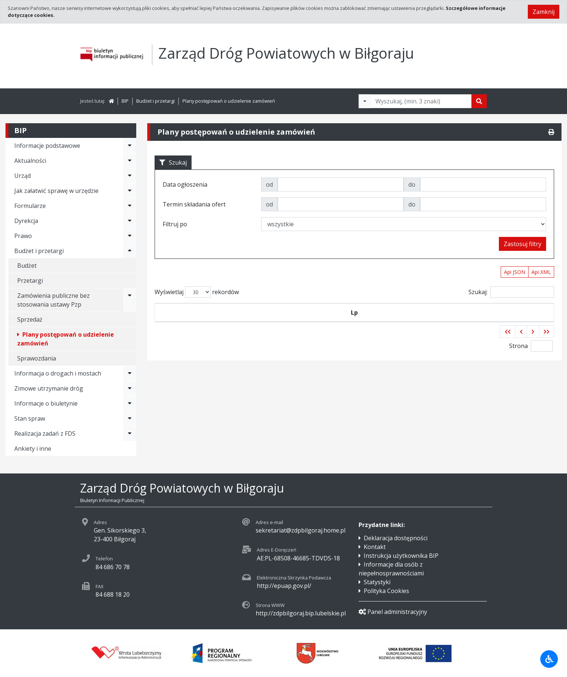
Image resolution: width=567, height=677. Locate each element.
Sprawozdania (36, 358)
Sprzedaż (29, 319)
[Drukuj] (551, 132)
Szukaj (173, 162)
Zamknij (544, 12)
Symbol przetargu (211, 312)
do (411, 184)
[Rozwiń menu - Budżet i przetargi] (129, 251)
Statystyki (377, 582)
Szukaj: (511, 292)
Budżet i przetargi (155, 101)
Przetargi (30, 281)
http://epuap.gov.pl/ (284, 586)
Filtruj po (175, 224)
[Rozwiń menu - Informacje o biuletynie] (129, 403)
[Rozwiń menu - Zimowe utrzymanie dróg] (129, 388)
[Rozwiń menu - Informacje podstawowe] (129, 145)
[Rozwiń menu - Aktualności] (129, 160)
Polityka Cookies (386, 591)
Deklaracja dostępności (395, 538)
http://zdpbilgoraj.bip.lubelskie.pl (301, 613)
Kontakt (375, 547)
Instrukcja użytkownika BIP (401, 556)
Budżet (27, 265)
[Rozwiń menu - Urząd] (129, 175)
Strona (518, 346)
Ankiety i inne (32, 448)
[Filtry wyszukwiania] (365, 101)
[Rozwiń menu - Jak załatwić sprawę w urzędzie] (129, 190)
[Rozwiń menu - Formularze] (129, 205)
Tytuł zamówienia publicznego (389, 312)
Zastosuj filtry (522, 244)
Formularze (30, 206)
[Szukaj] (479, 101)
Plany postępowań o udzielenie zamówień (228, 101)
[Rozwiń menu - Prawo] (129, 235)
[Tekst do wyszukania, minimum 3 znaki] (421, 101)
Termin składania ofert (501, 312)
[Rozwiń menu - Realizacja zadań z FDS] (129, 433)
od (269, 184)
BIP (125, 101)
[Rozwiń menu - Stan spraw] (129, 418)
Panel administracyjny (393, 612)
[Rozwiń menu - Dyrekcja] (129, 220)
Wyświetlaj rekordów (197, 292)
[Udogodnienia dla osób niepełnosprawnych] (549, 659)
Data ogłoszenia (289, 312)
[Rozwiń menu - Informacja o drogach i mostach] (129, 373)
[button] (507, 331)
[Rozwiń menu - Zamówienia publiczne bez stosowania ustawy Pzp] (129, 300)
